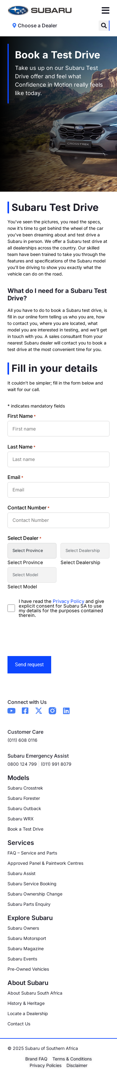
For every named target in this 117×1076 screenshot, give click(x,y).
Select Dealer (24, 538)
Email (15, 477)
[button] (104, 26)
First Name (21, 415)
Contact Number (28, 507)
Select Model (22, 586)
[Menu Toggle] (106, 10)
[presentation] (54, 637)
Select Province (25, 562)
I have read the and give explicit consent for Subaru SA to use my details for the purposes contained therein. (61, 608)
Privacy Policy (69, 601)
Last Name (21, 446)
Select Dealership (80, 562)
